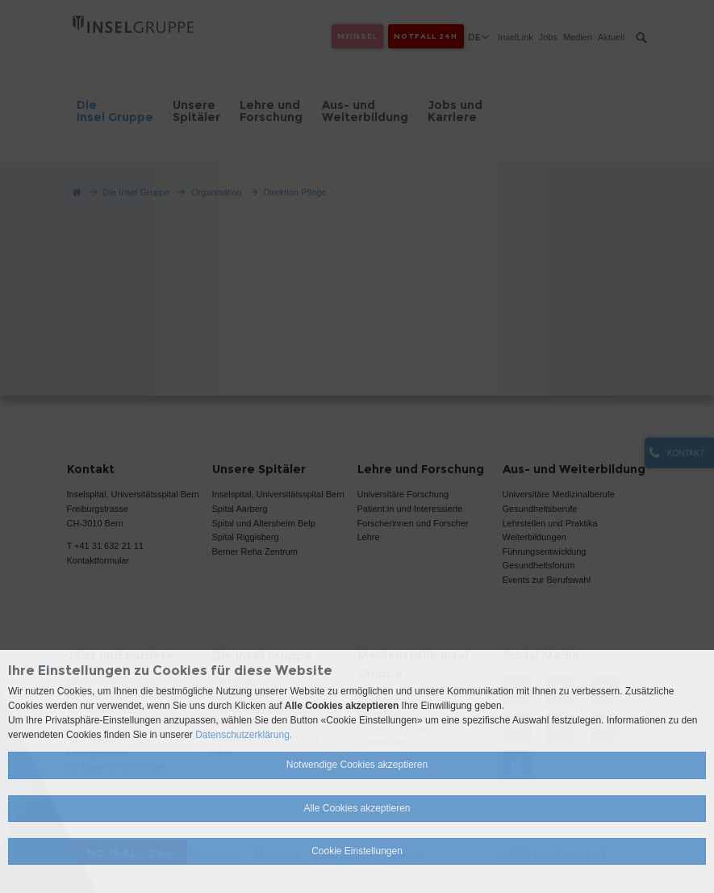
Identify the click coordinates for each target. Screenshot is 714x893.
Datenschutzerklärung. (243, 734)
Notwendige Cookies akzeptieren (357, 764)
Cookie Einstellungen (357, 851)
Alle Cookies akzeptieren (356, 808)
